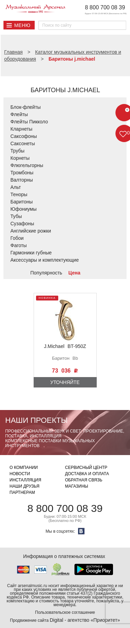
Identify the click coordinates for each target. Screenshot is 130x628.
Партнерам (22, 492)
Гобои (17, 238)
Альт (15, 187)
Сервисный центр (86, 467)
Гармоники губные (31, 252)
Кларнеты (21, 129)
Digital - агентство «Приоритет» (85, 620)
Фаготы (18, 245)
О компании (24, 467)
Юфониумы (23, 209)
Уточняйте (65, 382)
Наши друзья (25, 486)
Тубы (16, 216)
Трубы (17, 151)
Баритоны (21, 201)
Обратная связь (84, 480)
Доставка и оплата (87, 473)
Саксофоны (23, 136)
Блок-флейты (25, 107)
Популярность (46, 273)
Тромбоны (21, 172)
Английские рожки (30, 231)
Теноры (18, 194)
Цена (74, 273)
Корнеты (19, 158)
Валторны (21, 180)
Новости (20, 473)
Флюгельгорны (26, 165)
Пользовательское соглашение (65, 612)
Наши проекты (36, 420)
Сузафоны (22, 223)
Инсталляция (25, 480)
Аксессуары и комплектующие (44, 260)
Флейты (19, 114)
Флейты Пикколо (29, 121)
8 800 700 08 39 (105, 7)
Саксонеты (22, 143)
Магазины (76, 486)
